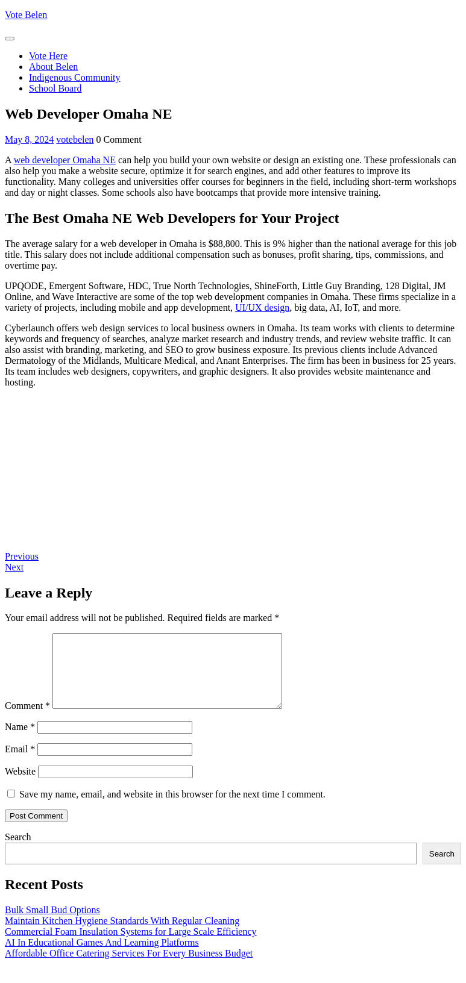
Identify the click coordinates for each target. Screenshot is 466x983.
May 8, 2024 (29, 139)
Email (20, 763)
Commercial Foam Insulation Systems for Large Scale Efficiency (131, 946)
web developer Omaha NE (65, 160)
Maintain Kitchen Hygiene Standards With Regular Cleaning (122, 935)
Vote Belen (26, 15)
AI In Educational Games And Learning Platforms (102, 957)
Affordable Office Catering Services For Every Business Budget (129, 968)
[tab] (9, 38)
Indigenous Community (75, 77)
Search (18, 851)
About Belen (53, 66)
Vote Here (48, 56)
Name (20, 741)
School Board (55, 88)
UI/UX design (262, 307)
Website (20, 786)
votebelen (74, 139)
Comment (27, 720)
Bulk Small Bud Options (52, 924)
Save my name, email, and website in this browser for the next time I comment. (172, 809)
